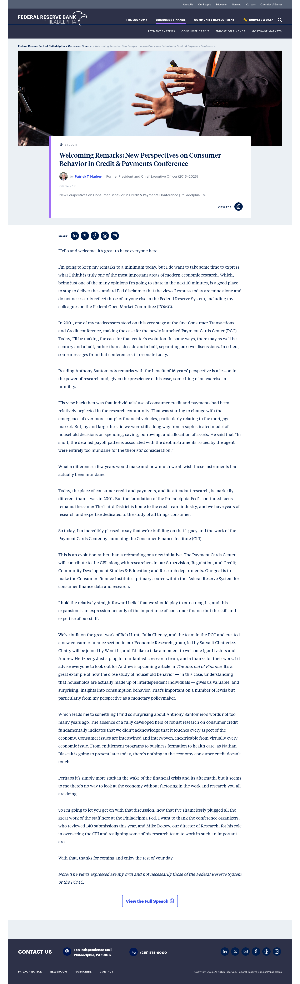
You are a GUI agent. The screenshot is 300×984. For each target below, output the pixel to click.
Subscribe (83, 971)
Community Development (214, 19)
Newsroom (58, 971)
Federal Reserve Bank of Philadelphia (52, 18)
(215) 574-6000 (153, 952)
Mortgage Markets (267, 31)
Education (221, 4)
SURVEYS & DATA (261, 19)
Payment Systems (161, 31)
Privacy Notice (30, 971)
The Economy (136, 19)
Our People (204, 4)
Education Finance (230, 31)
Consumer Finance (171, 19)
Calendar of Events (271, 4)
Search (279, 19)
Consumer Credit (195, 31)
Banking (236, 4)
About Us (188, 4)
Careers (250, 4)
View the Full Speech (147, 901)
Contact (106, 971)
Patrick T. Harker (88, 176)
